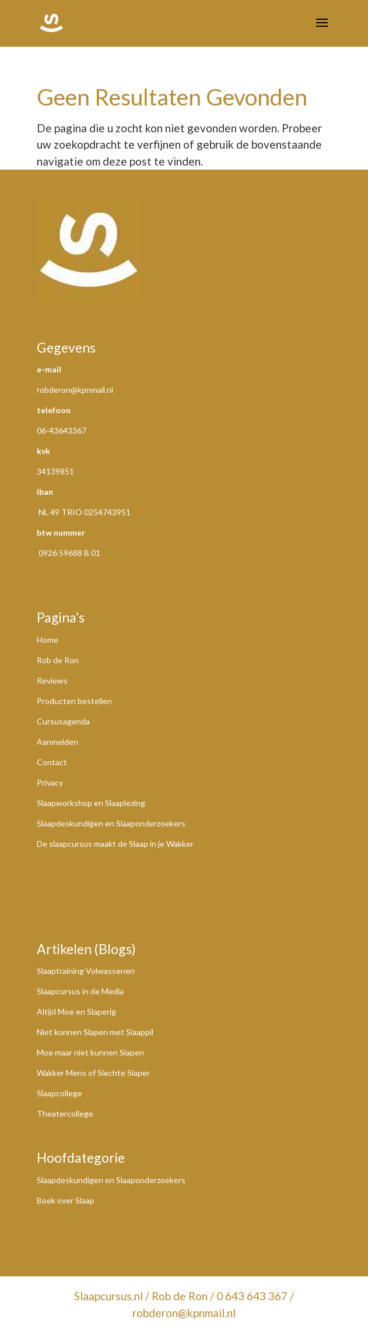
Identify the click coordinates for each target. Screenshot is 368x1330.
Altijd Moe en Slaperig (76, 1011)
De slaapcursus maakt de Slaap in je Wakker (115, 844)
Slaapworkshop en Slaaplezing (91, 803)
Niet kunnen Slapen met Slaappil (95, 1032)
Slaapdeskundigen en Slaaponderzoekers (111, 823)
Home (47, 640)
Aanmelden (57, 742)
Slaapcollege (59, 1093)
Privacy (50, 782)
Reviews (52, 680)
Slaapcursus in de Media (80, 991)
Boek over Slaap (65, 1200)
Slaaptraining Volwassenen (86, 971)
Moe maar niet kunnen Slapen (90, 1052)
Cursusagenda (63, 721)
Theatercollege (65, 1113)
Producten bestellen (74, 701)
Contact (52, 762)
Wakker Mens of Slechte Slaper (93, 1073)
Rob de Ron (58, 660)
